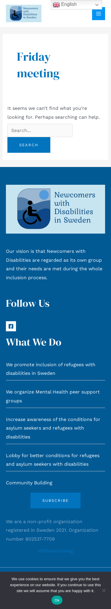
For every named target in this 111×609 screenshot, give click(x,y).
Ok (56, 600)
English (65, 4)
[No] (104, 590)
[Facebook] (11, 326)
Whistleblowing (55, 551)
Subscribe (55, 500)
